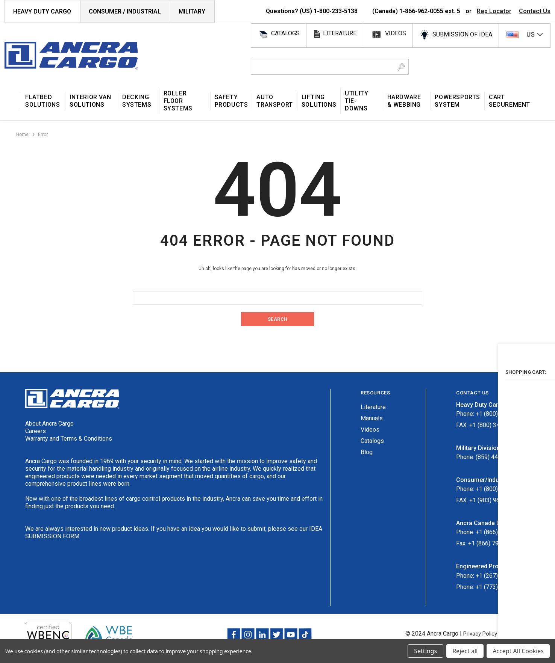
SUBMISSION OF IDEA (462, 34)
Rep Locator (494, 11)
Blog (367, 451)
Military (192, 11)
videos (395, 33)
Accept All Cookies (518, 651)
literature (339, 33)
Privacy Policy (475, 633)
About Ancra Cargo (49, 423)
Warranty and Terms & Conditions (68, 438)
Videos (370, 429)
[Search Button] (401, 66)
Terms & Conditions (524, 633)
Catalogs (372, 440)
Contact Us (534, 11)
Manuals (372, 417)
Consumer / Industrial (125, 11)
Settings (425, 651)
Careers (35, 430)
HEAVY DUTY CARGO (42, 11)
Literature (373, 406)
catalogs (285, 33)
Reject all (465, 651)
